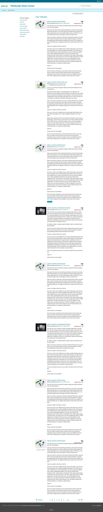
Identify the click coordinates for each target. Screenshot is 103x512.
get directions (25, 505)
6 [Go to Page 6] (61, 500)
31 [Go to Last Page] (68, 500)
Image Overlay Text (23, 32)
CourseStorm (98, 505)
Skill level (21, 34)
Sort (72, 13)
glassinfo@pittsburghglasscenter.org (34, 505)
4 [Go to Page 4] (56, 500)
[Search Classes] (89, 6)
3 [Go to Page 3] (54, 500)
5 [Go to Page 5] (59, 500)
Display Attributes (23, 30)
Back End (22, 24)
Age (20, 22)
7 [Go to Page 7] (63, 500)
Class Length (22, 26)
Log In (99, 1)
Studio (21, 36)
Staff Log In (51, 509)
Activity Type (22, 20)
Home (4, 10)
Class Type (22, 28)
